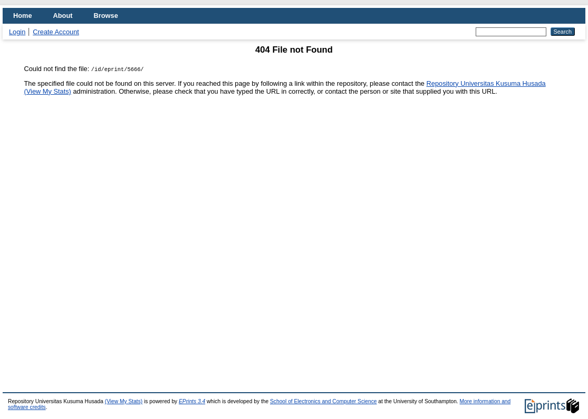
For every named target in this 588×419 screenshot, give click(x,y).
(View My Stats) (47, 91)
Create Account (56, 32)
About (63, 15)
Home (22, 15)
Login (17, 32)
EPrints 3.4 (192, 401)
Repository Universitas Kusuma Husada (486, 83)
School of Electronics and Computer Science (323, 401)
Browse (106, 15)
